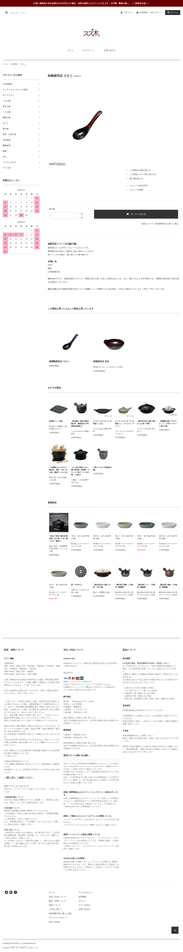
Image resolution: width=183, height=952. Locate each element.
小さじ (23, 64)
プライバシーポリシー (58, 918)
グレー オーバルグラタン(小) (124, 537)
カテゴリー (88, 50)
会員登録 (143, 12)
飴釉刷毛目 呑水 (101, 361)
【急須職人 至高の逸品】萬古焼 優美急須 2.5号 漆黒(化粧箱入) (80, 423)
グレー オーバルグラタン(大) (58, 586)
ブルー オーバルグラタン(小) (80, 537)
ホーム (70, 50)
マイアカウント (85, 892)
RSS (51, 922)
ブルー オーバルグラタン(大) (146, 537)
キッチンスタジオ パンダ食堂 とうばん (102, 422)
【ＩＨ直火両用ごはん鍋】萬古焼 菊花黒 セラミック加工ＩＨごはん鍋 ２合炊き (80, 471)
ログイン (158, 12)
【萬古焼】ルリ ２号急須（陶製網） (146, 586)
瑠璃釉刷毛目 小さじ (59, 361)
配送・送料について (57, 901)
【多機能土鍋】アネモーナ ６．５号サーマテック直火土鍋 (168, 423)
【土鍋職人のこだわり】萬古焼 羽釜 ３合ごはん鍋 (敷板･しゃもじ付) (58, 469)
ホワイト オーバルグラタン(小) (102, 537)
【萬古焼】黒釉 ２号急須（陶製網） (124, 586)
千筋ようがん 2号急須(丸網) (102, 468)
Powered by (20, 947)
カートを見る (84, 905)
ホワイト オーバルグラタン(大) (168, 537)
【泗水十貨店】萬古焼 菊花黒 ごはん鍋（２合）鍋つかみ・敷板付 (58, 538)
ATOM (57, 922)
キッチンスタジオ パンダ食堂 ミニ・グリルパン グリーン (124, 423)
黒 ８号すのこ (77, 585)
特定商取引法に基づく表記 (166, 224)
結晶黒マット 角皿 (56, 421)
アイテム (172, 12)
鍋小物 (14, 64)
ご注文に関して (55, 909)
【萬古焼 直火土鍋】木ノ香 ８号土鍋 (102, 586)
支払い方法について (57, 897)
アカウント (128, 12)
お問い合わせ (109, 50)
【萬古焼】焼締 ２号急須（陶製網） (168, 586)
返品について (147, 224)
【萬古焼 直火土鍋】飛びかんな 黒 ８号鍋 (146, 422)
